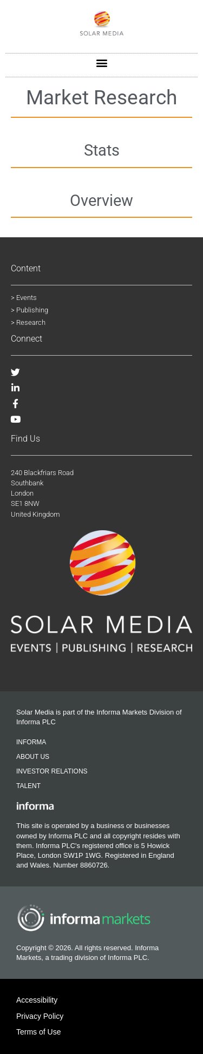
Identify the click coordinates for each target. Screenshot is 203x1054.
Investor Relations (52, 771)
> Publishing (29, 310)
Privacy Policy (39, 1016)
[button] (101, 62)
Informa (31, 742)
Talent (28, 786)
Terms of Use (38, 1032)
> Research (28, 322)
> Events (24, 297)
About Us (32, 757)
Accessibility (36, 1000)
